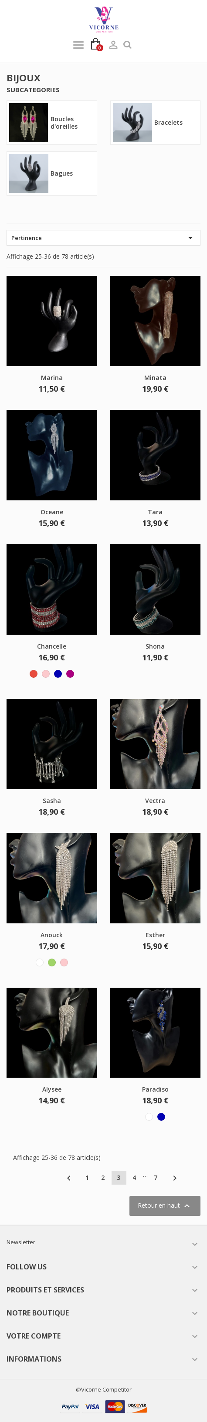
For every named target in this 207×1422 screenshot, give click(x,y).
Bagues (62, 173)
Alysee (51, 1089)
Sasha (52, 800)
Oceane (52, 512)
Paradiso (155, 1089)
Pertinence (103, 238)
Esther (155, 935)
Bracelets (168, 122)
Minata (155, 377)
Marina (52, 377)
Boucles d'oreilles (64, 123)
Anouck (52, 935)
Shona (155, 646)
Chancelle (51, 646)
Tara (155, 512)
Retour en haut (165, 1206)
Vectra (155, 800)
